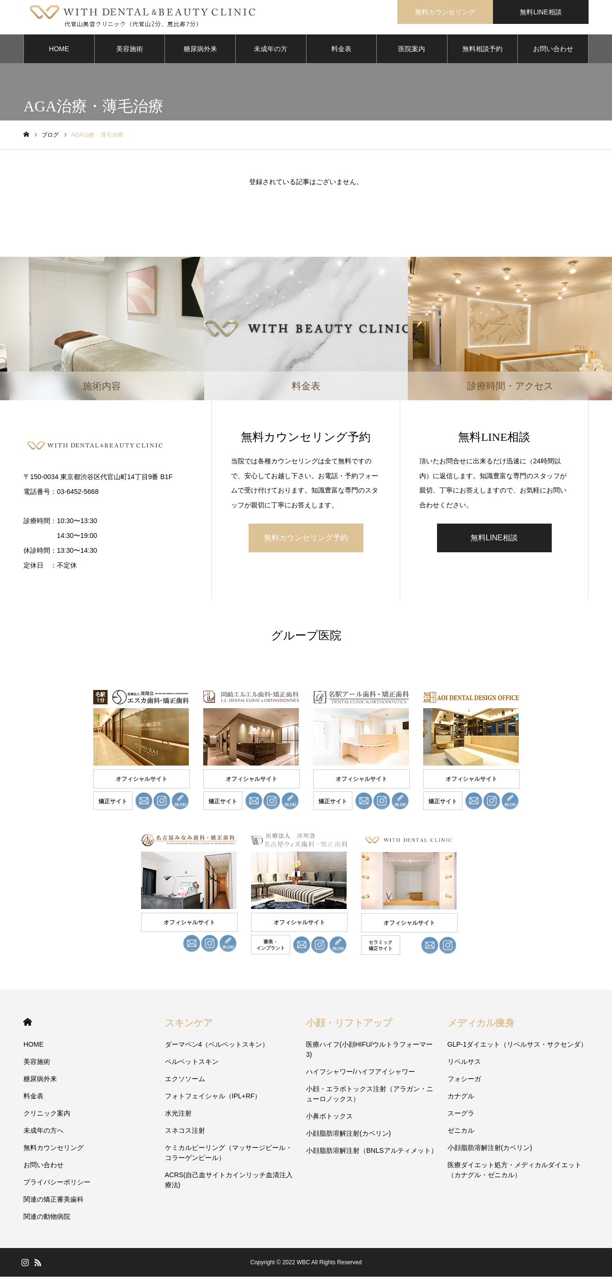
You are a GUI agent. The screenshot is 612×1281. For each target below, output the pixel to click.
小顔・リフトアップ (349, 1027)
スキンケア (189, 1027)
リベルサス (464, 1066)
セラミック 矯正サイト (381, 949)
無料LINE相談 (540, 12)
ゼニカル (461, 1135)
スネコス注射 (185, 1135)
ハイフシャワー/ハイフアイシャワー (360, 1076)
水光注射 (178, 1117)
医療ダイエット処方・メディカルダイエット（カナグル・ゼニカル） (514, 1174)
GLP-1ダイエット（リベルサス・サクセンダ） (517, 1048)
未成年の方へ (43, 1135)
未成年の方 (270, 52)
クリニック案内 (46, 1117)
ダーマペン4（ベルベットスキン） (217, 1048)
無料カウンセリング (445, 12)
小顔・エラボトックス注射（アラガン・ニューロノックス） (369, 1098)
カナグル (461, 1100)
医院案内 (411, 52)
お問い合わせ (553, 52)
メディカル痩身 (481, 1027)
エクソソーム (185, 1083)
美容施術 (129, 52)
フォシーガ (464, 1083)
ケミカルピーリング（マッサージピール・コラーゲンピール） (228, 1157)
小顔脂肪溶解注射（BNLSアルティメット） (371, 1155)
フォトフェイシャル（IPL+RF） (213, 1100)
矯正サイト (112, 805)
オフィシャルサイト (141, 783)
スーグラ (461, 1117)
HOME (59, 52)
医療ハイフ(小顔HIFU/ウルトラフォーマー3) (369, 1053)
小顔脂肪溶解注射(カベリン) (348, 1137)
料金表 (341, 52)
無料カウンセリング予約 (306, 541)
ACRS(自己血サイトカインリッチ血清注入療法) (229, 1184)
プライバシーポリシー (56, 1186)
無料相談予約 (482, 52)
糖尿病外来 (200, 52)
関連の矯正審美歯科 (53, 1203)
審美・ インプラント (270, 949)
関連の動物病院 (46, 1221)
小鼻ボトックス (329, 1120)
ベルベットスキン (192, 1066)
